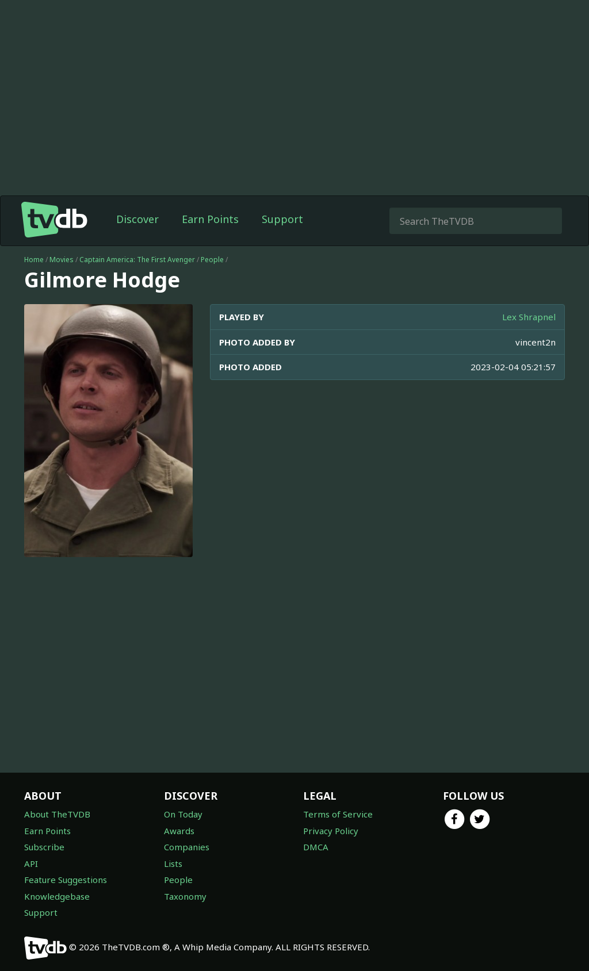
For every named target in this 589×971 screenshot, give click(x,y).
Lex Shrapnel (529, 317)
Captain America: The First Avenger (137, 259)
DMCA (315, 847)
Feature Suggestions (65, 879)
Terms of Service (338, 814)
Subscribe (44, 847)
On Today (183, 814)
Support (282, 219)
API (31, 863)
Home (34, 259)
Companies (186, 847)
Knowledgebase (57, 896)
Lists (173, 863)
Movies (61, 259)
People (212, 259)
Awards (179, 830)
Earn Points (210, 219)
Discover (137, 219)
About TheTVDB (57, 814)
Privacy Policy (330, 830)
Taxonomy (185, 896)
